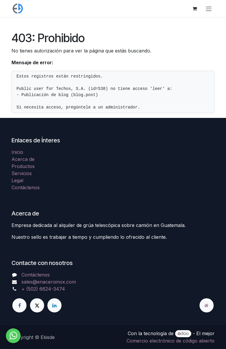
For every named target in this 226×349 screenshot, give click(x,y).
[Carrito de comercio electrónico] (194, 8)
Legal (17, 180)
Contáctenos (25, 187)
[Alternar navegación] (209, 8)
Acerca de (22, 159)
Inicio (17, 152)
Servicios (21, 173)
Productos (23, 166)
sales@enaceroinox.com (48, 282)
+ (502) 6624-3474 (43, 289)
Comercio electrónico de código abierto (171, 341)
